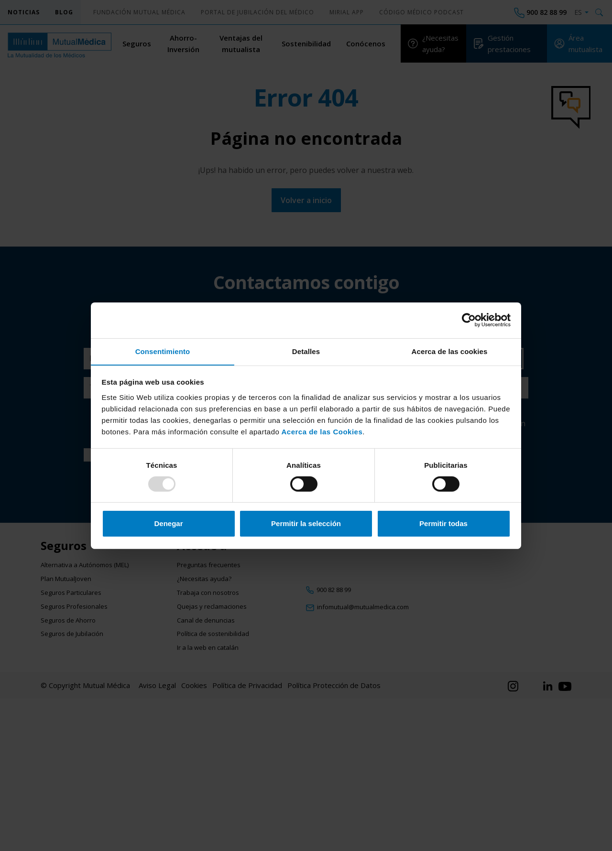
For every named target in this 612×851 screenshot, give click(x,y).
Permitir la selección (306, 524)
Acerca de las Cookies (320, 432)
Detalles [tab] (306, 351)
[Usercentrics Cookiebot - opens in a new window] (469, 319)
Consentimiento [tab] (162, 351)
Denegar (168, 524)
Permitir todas (443, 524)
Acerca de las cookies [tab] (450, 351)
